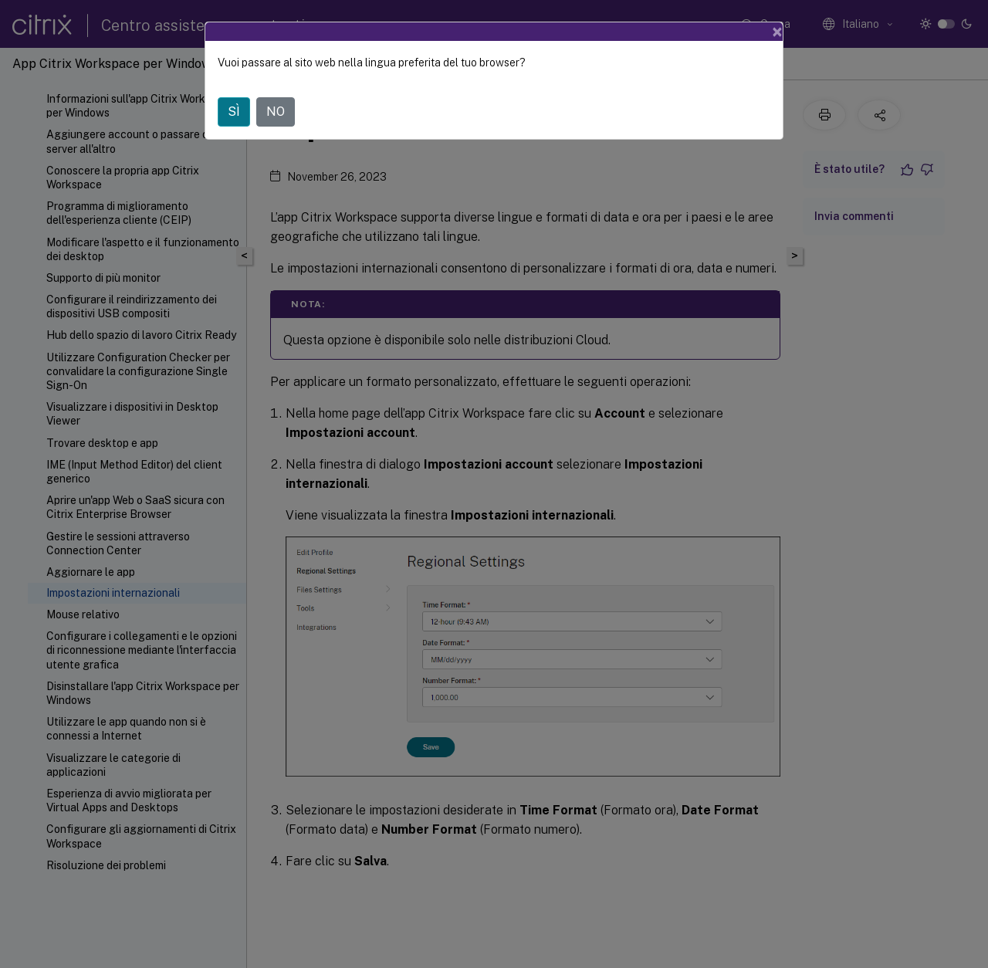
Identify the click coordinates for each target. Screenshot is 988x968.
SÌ (234, 111)
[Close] (777, 31)
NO (275, 111)
